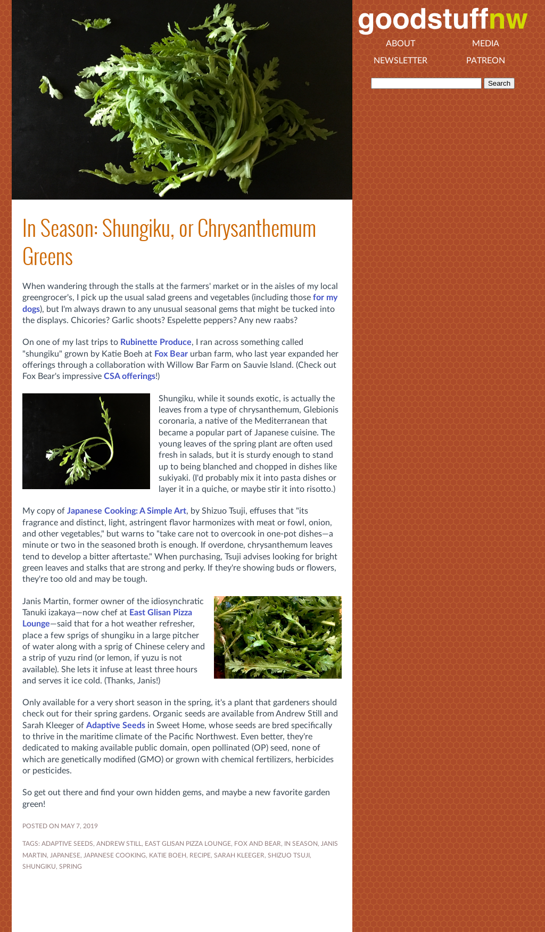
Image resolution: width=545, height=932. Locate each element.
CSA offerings (129, 376)
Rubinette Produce (156, 342)
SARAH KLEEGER (239, 855)
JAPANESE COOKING (115, 855)
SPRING (70, 866)
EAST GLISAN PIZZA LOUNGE (188, 843)
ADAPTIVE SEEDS (67, 843)
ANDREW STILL (119, 843)
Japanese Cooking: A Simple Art (126, 511)
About (400, 43)
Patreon (485, 60)
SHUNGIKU (39, 866)
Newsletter (400, 60)
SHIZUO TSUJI (289, 855)
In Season (301, 843)
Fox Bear (171, 354)
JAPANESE (65, 855)
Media (485, 43)
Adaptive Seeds (115, 725)
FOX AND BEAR (257, 843)
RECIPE (200, 855)
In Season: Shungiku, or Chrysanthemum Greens (169, 242)
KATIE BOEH (167, 855)
